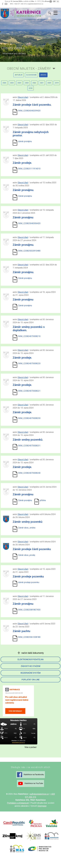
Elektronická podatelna (31, 659)
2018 (30, 88)
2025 (12, 83)
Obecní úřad (23, 97)
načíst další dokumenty (32, 653)
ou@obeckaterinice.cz (39, 794)
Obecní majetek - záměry (29, 68)
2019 (57, 83)
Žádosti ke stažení (30, 666)
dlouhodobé (31, 75)
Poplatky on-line (31, 679)
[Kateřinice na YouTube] (5, 3)
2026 (4, 83)
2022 (34, 83)
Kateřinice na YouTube (30, 783)
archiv (43, 75)
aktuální (18, 75)
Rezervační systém (31, 673)
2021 (42, 83)
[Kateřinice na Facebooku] (2, 3)
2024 (19, 83)
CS (50, 1)
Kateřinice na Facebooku (30, 774)
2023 (27, 83)
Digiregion (42, 806)
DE (58, 1)
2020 (49, 83)
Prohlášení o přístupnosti (18, 803)
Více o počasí (30, 747)
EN (54, 1)
